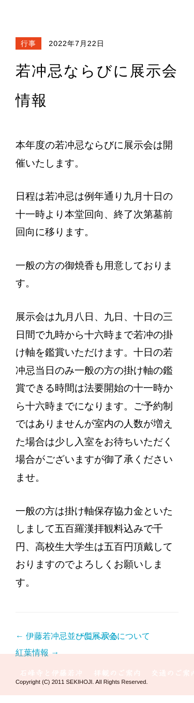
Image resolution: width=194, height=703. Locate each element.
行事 (28, 43)
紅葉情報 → (37, 652)
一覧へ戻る (97, 636)
